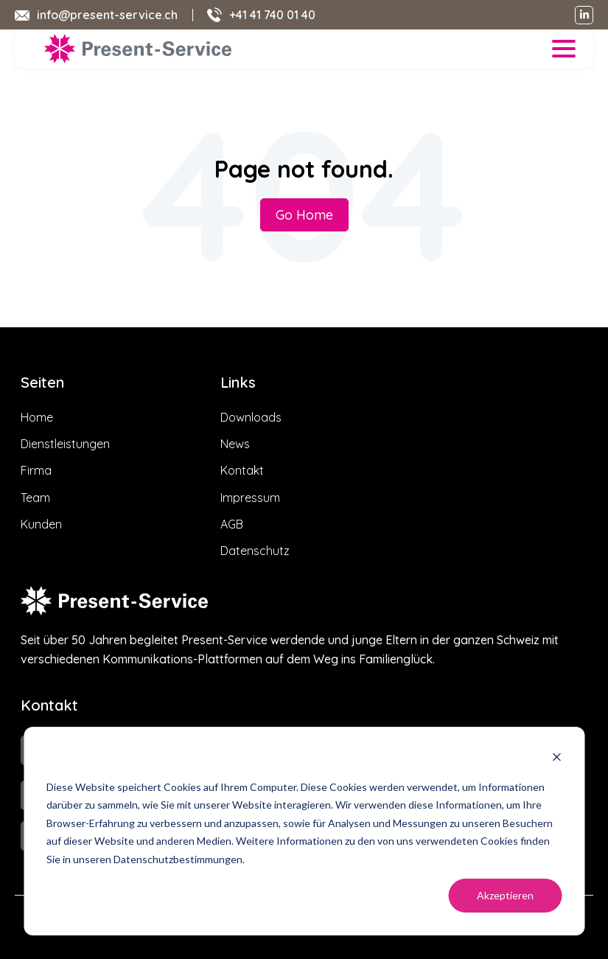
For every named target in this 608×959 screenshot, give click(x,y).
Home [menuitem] (37, 417)
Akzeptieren (505, 895)
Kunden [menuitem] (41, 524)
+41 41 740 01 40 (272, 14)
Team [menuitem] (35, 497)
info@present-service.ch (107, 14)
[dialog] (304, 831)
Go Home (304, 214)
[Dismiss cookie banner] (556, 759)
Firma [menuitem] (36, 470)
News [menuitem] (235, 443)
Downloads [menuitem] (251, 417)
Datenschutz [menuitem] (255, 550)
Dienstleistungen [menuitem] (65, 443)
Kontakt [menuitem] (242, 470)
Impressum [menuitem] (250, 497)
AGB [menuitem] (231, 524)
